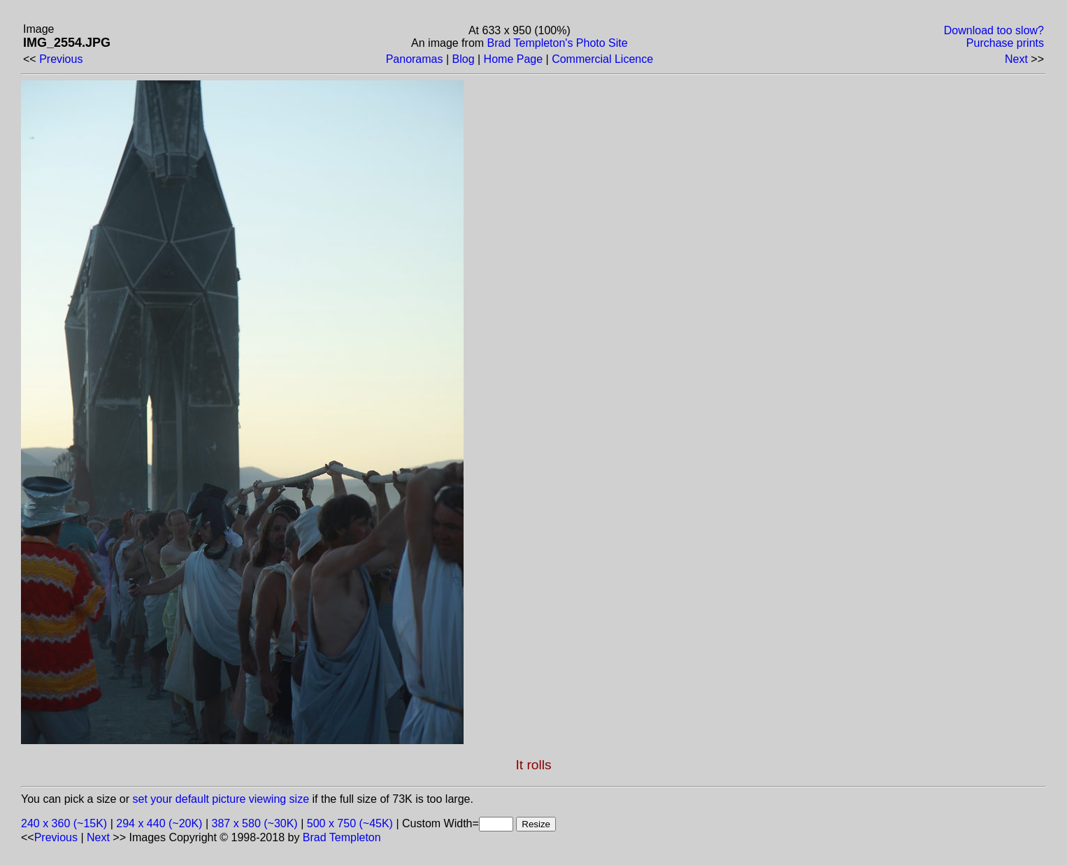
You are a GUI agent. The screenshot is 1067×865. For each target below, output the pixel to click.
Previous (61, 59)
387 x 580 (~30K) (255, 823)
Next (1016, 59)
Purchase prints (1005, 43)
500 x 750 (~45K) (350, 823)
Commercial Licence (602, 59)
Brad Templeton (342, 837)
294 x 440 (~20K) (159, 823)
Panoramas (414, 59)
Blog (463, 59)
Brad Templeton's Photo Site (557, 43)
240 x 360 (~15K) (64, 823)
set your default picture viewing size (221, 799)
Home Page (513, 59)
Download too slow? (994, 30)
